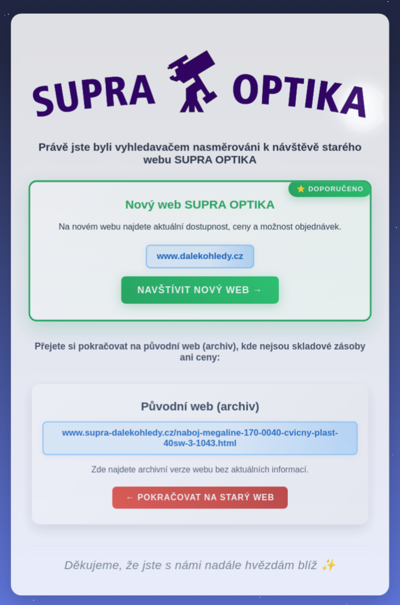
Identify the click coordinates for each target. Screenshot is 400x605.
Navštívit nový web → (199, 292)
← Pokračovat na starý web (200, 499)
